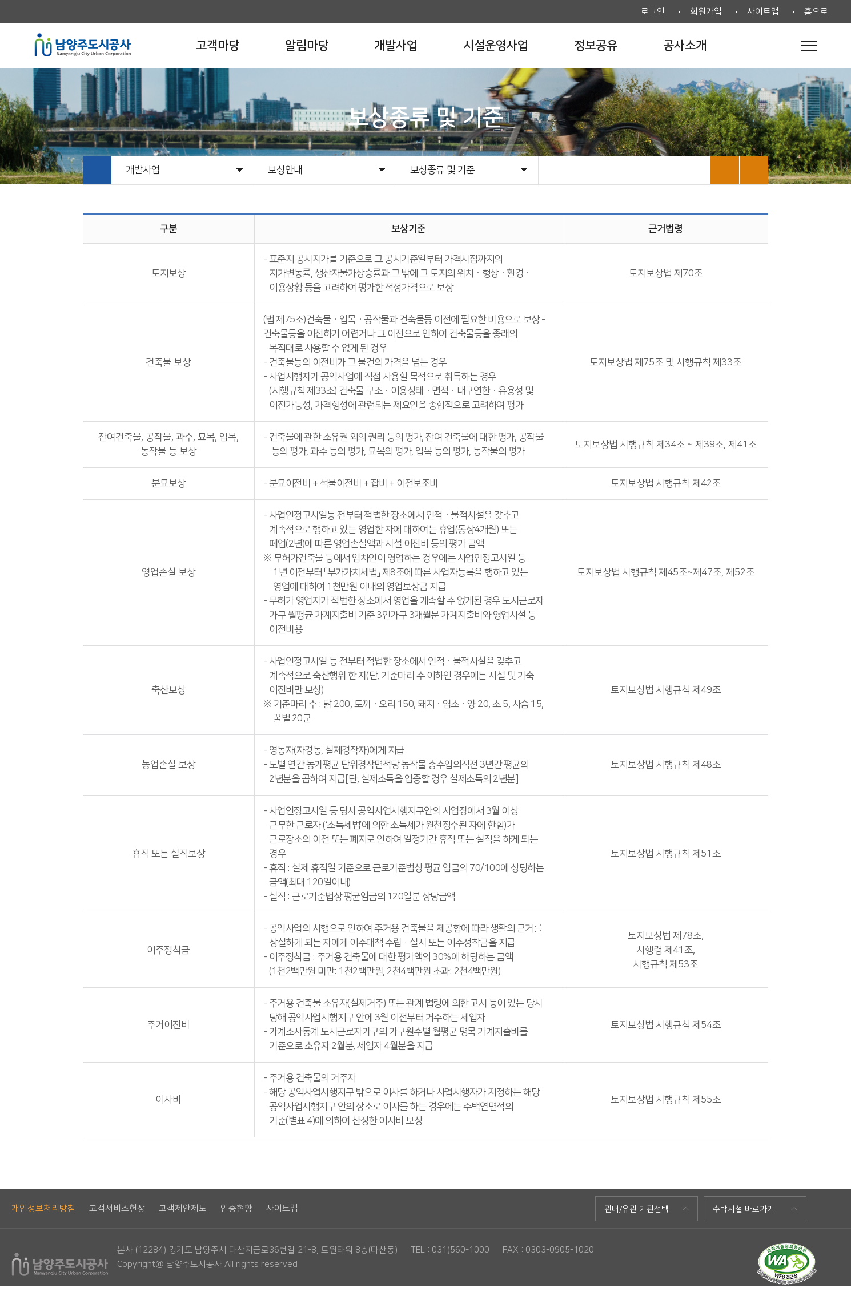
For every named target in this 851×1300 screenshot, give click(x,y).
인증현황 (236, 1208)
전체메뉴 (809, 45)
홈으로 (816, 12)
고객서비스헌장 (117, 1208)
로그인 (653, 12)
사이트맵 (763, 12)
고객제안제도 (183, 1208)
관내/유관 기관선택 (636, 1209)
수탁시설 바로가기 (743, 1209)
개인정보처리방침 (43, 1208)
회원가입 (706, 12)
